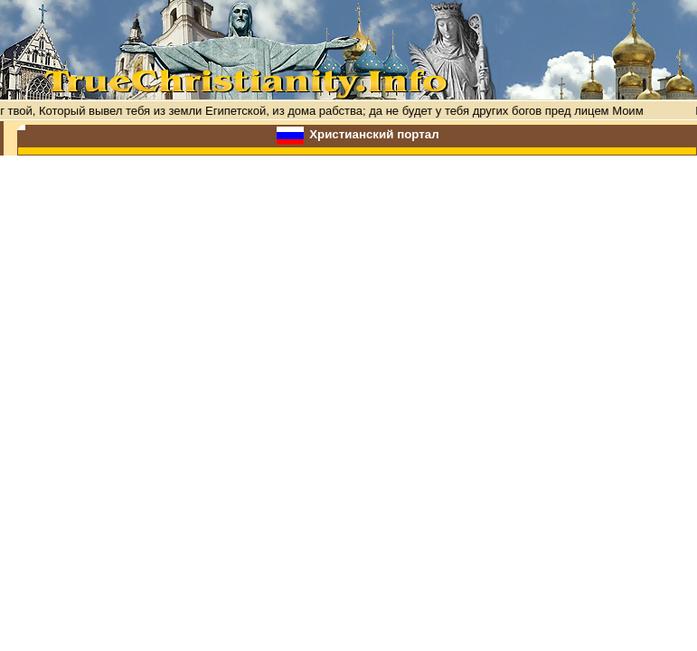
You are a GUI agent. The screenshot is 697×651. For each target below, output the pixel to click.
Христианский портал (374, 134)
